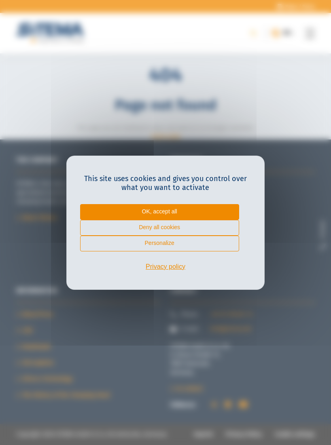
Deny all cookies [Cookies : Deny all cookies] (159, 227)
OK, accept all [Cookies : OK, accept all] (159, 211)
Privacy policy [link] (165, 266)
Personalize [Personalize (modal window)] (159, 243)
